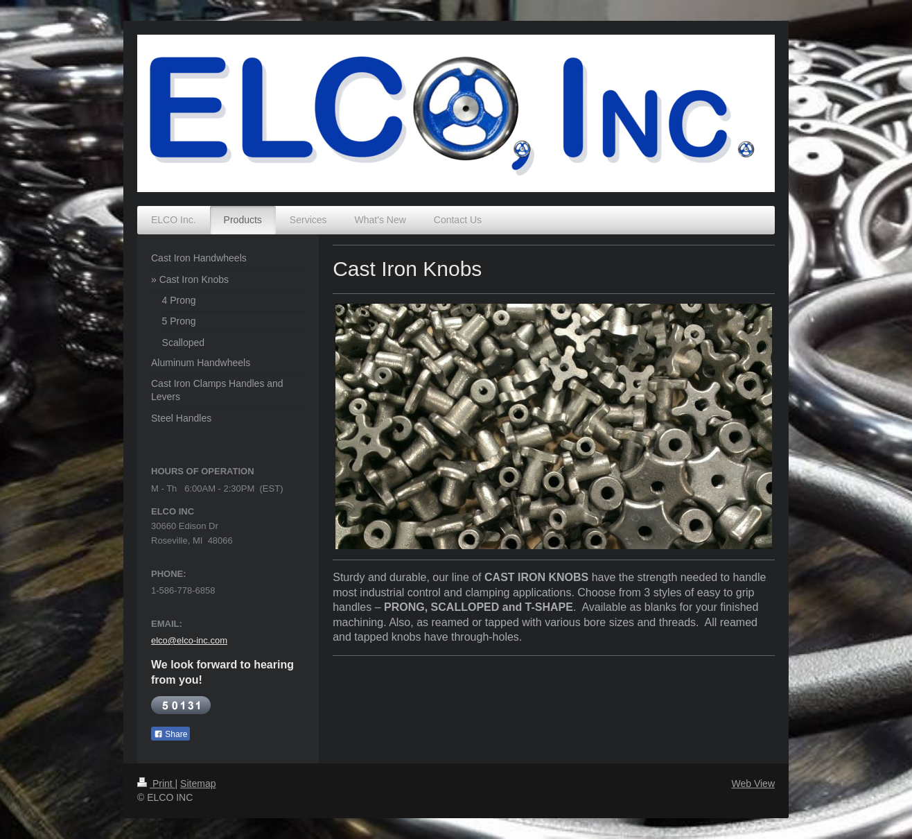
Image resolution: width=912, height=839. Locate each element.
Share (170, 734)
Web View (753, 783)
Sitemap (198, 783)
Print (156, 783)
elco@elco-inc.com (189, 640)
